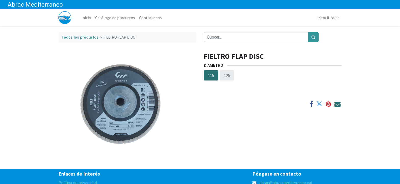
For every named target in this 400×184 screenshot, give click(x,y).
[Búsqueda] (313, 37)
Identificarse (328, 17)
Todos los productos (79, 37)
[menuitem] (86, 18)
